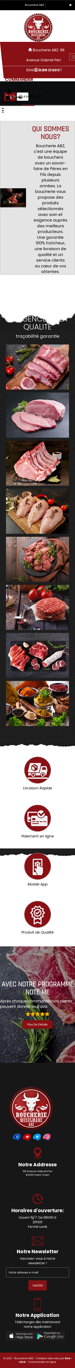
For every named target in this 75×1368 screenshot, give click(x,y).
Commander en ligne (42, 1362)
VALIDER (37, 1285)
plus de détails (37, 1024)
